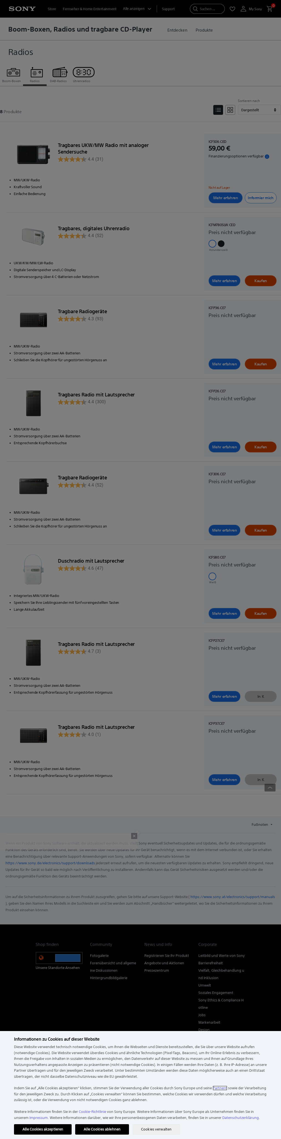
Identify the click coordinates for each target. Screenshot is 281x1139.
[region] (140, 1085)
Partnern (220, 1088)
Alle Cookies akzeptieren (43, 1129)
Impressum (38, 1117)
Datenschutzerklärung (240, 1117)
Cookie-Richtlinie (92, 1111)
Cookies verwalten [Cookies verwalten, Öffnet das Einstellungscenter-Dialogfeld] (156, 1129)
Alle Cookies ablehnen (102, 1129)
